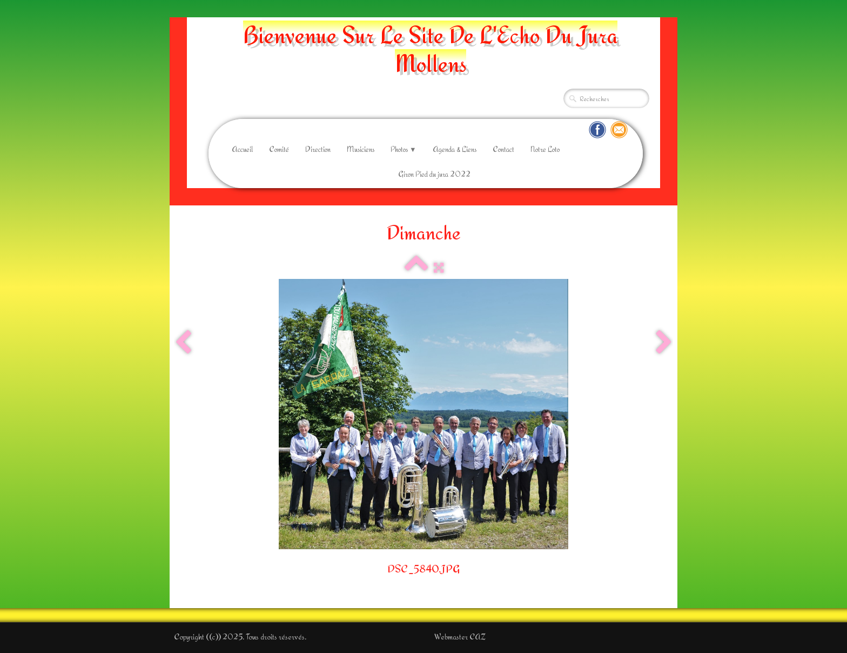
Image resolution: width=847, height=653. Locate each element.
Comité (279, 149)
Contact (503, 149)
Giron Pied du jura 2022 (434, 174)
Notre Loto (545, 149)
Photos (403, 149)
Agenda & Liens (454, 149)
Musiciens (360, 149)
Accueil (242, 149)
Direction (318, 149)
